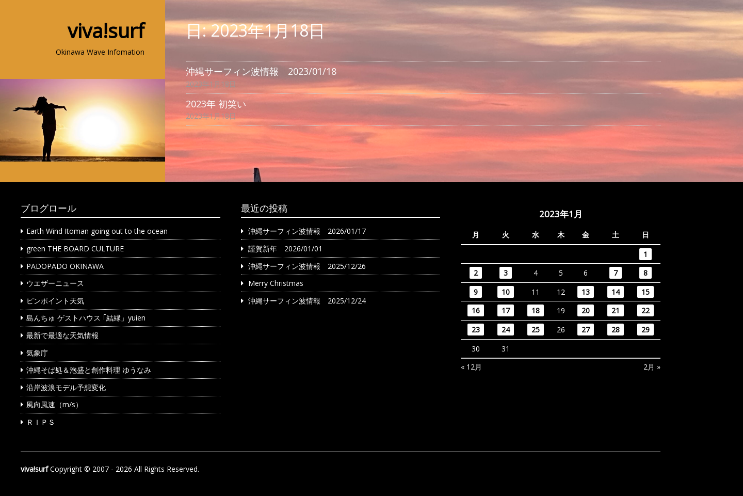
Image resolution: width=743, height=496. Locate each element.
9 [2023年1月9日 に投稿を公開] (476, 292)
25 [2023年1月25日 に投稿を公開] (535, 329)
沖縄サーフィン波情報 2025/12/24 (307, 301)
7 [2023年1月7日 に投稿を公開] (615, 273)
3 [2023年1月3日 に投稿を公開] (506, 273)
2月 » (651, 367)
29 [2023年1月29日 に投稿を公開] (645, 329)
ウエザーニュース (55, 283)
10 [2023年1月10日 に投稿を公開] (506, 292)
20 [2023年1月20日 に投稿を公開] (586, 310)
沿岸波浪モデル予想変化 (66, 387)
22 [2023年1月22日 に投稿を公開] (645, 310)
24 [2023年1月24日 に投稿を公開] (506, 329)
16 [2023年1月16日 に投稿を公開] (476, 310)
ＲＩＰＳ (40, 422)
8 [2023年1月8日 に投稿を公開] (645, 273)
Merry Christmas (275, 283)
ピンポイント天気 (55, 301)
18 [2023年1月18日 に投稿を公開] (535, 310)
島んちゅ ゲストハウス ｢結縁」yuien (86, 318)
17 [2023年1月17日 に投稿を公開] (506, 310)
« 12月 (471, 367)
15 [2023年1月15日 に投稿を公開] (645, 292)
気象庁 (37, 353)
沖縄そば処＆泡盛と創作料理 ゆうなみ (88, 370)
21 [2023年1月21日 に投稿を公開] (615, 310)
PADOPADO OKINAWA (65, 266)
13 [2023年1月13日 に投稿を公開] (586, 292)
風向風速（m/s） (54, 404)
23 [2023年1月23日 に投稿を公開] (476, 329)
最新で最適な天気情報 (62, 335)
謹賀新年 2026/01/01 (285, 248)
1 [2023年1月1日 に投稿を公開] (645, 254)
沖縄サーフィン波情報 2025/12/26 (307, 266)
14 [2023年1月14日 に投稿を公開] (615, 292)
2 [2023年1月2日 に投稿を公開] (476, 273)
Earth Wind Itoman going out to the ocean (97, 231)
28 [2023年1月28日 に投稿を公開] (615, 329)
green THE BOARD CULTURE (75, 248)
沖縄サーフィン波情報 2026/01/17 (307, 231)
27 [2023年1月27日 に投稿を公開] (586, 329)
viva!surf (106, 30)
